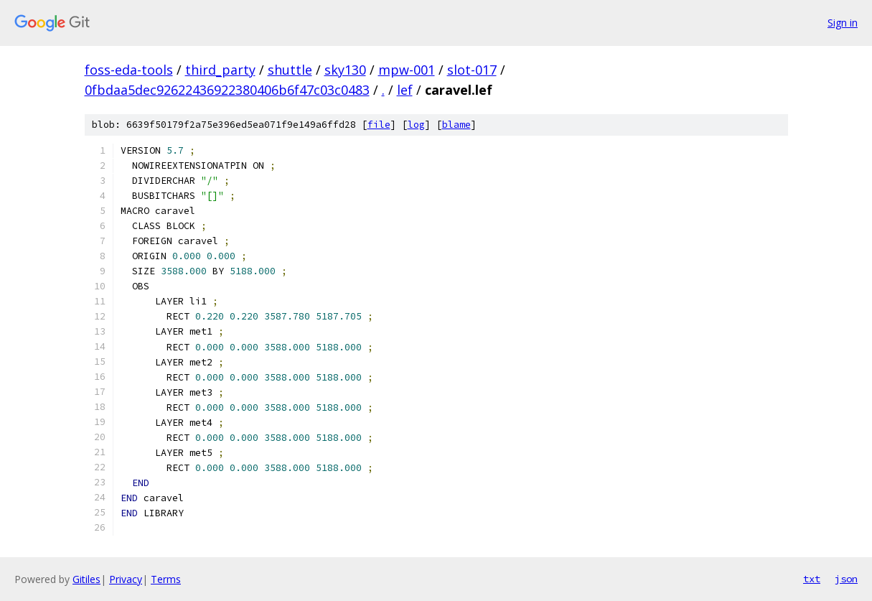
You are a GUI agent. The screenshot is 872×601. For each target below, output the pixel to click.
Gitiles (86, 579)
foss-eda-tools (129, 69)
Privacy (125, 579)
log (416, 124)
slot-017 (472, 69)
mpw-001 (406, 69)
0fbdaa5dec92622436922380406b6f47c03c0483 (227, 89)
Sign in (843, 22)
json (846, 578)
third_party (220, 69)
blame (456, 124)
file (378, 124)
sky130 (345, 69)
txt (811, 578)
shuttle (290, 69)
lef (405, 89)
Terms (166, 579)
